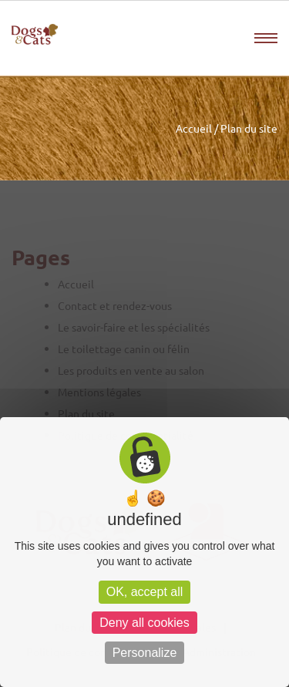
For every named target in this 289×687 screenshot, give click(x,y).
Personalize (145, 652)
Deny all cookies (144, 622)
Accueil (194, 128)
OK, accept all (144, 591)
